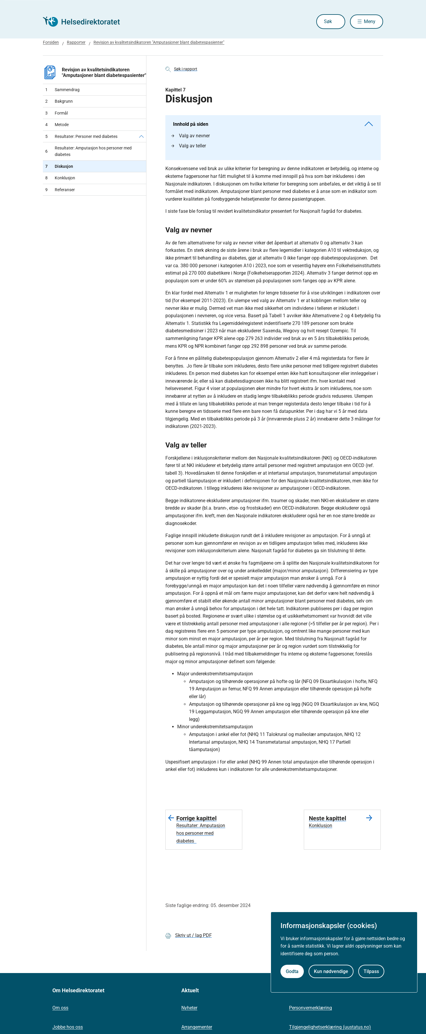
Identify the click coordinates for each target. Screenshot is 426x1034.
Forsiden (51, 42)
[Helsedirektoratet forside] (85, 22)
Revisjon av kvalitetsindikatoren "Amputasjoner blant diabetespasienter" (158, 42)
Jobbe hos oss (67, 1027)
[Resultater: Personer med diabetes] (141, 136)
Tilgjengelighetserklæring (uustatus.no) (330, 1027)
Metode (57, 124)
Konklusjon (60, 178)
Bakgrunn (59, 101)
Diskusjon (59, 166)
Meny (369, 21)
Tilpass (371, 971)
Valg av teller (188, 146)
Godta (292, 971)
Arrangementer (196, 1027)
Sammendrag (62, 89)
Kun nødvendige (331, 971)
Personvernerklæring (310, 1008)
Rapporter (76, 42)
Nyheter (189, 1008)
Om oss (60, 1008)
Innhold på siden (273, 124)
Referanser (60, 189)
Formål (56, 113)
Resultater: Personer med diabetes (81, 136)
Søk (323, 21)
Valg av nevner (190, 135)
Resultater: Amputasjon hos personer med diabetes (88, 151)
